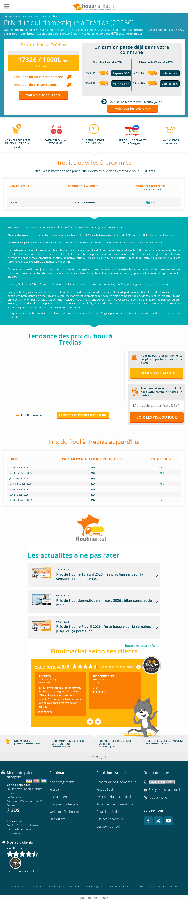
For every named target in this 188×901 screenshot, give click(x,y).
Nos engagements (62, 782)
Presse (54, 789)
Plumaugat (132, 284)
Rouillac (144, 284)
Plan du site (58, 819)
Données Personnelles (119, 886)
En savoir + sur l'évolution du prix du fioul (83, 414)
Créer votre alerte (156, 373)
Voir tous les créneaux (132, 108)
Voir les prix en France (43, 95)
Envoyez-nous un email (164, 790)
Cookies (140, 886)
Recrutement (59, 797)
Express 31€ (121, 73)
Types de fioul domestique (115, 804)
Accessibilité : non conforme (163, 886)
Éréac (111, 284)
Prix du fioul (105, 789)
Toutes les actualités (140, 645)
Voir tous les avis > (138, 734)
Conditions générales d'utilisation (64, 886)
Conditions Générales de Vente (26, 886)
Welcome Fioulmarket (65, 811)
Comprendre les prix (64, 804)
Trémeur (167, 284)
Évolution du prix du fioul (114, 797)
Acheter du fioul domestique (116, 782)
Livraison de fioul (108, 826)
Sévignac (155, 284)
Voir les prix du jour (156, 417)
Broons (102, 284)
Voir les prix (121, 83)
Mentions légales (94, 886)
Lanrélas (120, 284)
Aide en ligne (158, 797)
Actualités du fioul (109, 811)
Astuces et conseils (110, 819)
